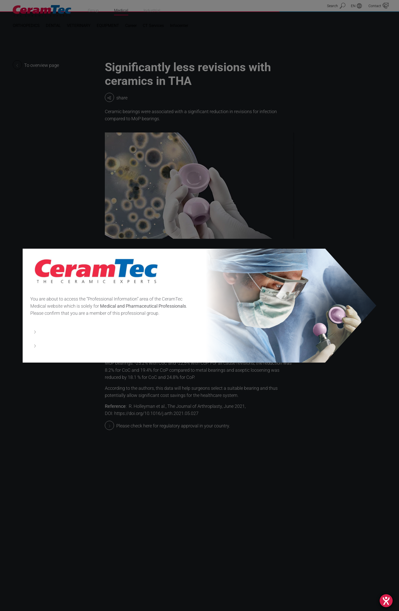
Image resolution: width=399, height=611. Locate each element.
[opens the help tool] (386, 600)
